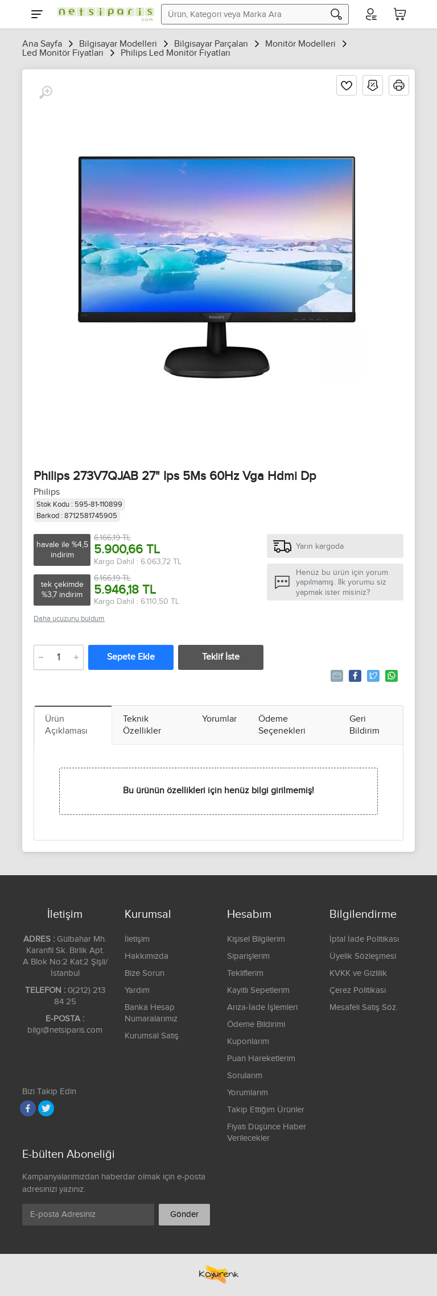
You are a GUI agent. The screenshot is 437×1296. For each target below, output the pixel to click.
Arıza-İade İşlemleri (262, 1007)
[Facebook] (28, 1108)
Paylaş (354, 675)
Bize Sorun (144, 973)
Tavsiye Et (336, 675)
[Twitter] (46, 1108)
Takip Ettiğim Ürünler (265, 1110)
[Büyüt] (45, 93)
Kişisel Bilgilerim (256, 939)
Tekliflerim (245, 973)
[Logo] (103, 14)
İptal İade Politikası (364, 939)
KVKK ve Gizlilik (358, 973)
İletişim (137, 939)
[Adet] (59, 657)
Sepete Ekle (131, 657)
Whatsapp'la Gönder (390, 675)
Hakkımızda (146, 956)
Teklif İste (221, 657)
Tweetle (372, 675)
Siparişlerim (248, 956)
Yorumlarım (247, 1093)
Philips (47, 492)
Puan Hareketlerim (261, 1058)
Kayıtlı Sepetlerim (258, 990)
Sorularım (244, 1075)
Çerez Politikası (357, 990)
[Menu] (37, 14)
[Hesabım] (370, 14)
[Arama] (336, 14)
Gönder (184, 1214)
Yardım (137, 990)
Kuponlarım (248, 1041)
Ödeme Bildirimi (256, 1024)
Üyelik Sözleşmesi (362, 956)
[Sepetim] (400, 14)
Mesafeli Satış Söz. (363, 1007)
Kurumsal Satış (152, 1036)
